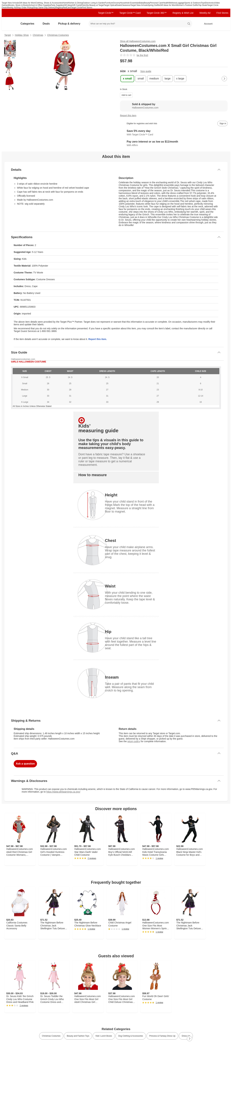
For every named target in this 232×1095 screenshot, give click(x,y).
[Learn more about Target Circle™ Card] (174, 133)
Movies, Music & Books (18, 5)
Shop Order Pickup (24, 7)
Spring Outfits (154, 5)
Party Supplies (57, 5)
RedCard (67, 7)
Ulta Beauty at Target (94, 5)
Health (166, 3)
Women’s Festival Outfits (187, 5)
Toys (203, 3)
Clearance (125, 5)
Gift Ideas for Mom (27, 3)
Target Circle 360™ (156, 13)
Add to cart (126, 95)
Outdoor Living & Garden (94, 3)
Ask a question (25, 763)
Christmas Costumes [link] (51, 1036)
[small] (140, 78)
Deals (118, 5)
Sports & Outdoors (192, 3)
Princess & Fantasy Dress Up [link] (162, 1036)
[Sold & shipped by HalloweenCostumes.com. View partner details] (174, 105)
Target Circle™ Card (130, 13)
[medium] (154, 78)
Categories (28, 23)
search (189, 24)
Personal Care (156, 3)
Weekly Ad (11, 7)
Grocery (116, 3)
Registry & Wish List (182, 13)
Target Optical (110, 5)
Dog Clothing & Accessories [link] (130, 1036)
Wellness (172, 3)
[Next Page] (224, 78)
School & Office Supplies (40, 5)
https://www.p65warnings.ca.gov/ (63, 791)
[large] (167, 78)
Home (65, 3)
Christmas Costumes (58, 35)
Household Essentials (129, 3)
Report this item (128, 115)
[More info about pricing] (196, 61)
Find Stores (87, 7)
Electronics (210, 3)
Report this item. (97, 339)
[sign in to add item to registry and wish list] (222, 123)
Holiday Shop (22, 35)
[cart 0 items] (223, 23)
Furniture (109, 3)
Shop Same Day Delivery (44, 7)
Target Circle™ (106, 13)
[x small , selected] (127, 78)
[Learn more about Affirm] (174, 143)
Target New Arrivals (10, 3)
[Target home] (9, 24)
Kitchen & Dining (75, 3)
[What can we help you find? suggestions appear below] (140, 23)
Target (7, 35)
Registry (59, 7)
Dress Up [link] (186, 1036)
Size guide (145, 71)
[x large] (180, 78)
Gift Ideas (68, 5)
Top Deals (202, 5)
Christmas (38, 35)
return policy (133, 741)
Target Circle (76, 7)
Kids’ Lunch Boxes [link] (104, 1036)
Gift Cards (76, 5)
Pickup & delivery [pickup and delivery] (70, 23)
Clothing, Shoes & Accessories (48, 3)
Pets (83, 5)
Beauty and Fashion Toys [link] (78, 1036)
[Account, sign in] (206, 23)
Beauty (147, 3)
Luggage (180, 3)
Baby (141, 3)
